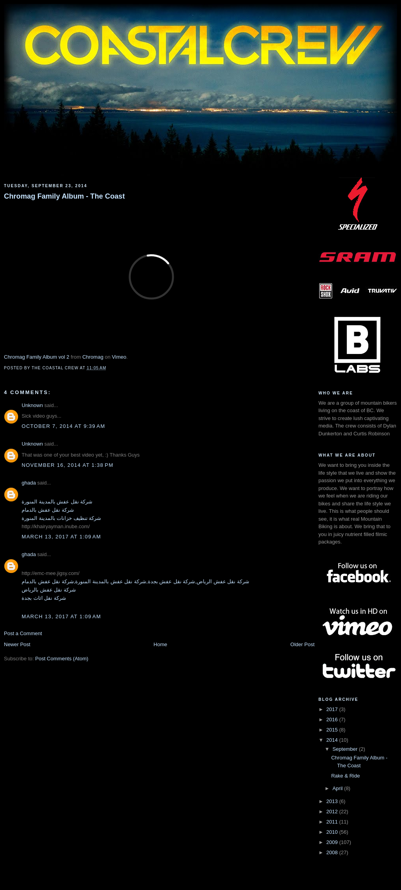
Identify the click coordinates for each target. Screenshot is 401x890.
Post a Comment (23, 633)
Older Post (303, 644)
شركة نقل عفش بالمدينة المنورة (57, 502)
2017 (332, 709)
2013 (332, 801)
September (346, 749)
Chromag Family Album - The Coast (64, 196)
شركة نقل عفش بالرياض (49, 590)
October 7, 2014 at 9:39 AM (63, 426)
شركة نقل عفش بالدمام (48, 510)
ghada (29, 483)
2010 (332, 832)
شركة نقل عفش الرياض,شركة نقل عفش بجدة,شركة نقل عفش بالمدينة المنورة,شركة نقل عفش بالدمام (135, 581)
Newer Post (17, 644)
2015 (332, 730)
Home (160, 644)
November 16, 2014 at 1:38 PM (68, 465)
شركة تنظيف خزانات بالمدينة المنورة (61, 518)
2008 (332, 852)
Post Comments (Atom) (61, 659)
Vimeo (119, 357)
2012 (332, 811)
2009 (332, 842)
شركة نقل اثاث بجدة (44, 598)
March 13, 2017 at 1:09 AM (61, 537)
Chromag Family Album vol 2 (36, 357)
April (338, 788)
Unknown (32, 405)
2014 (332, 740)
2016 (332, 719)
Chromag (92, 357)
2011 (332, 822)
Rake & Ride (345, 776)
